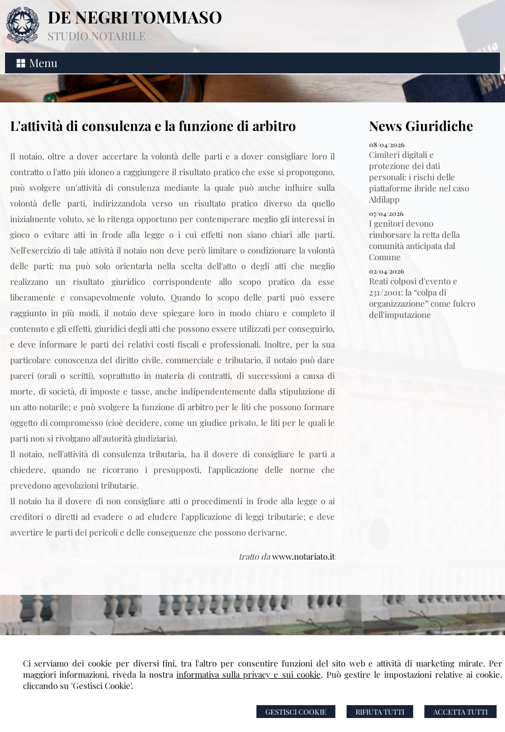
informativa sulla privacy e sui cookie (248, 674)
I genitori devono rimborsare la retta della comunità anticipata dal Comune (414, 240)
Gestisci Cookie (295, 711)
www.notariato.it (303, 556)
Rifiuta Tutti (380, 711)
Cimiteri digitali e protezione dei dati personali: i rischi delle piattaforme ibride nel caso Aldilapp (419, 177)
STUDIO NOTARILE (97, 35)
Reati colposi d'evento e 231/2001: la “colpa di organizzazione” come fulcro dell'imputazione (422, 297)
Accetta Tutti (460, 711)
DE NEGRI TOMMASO (135, 17)
